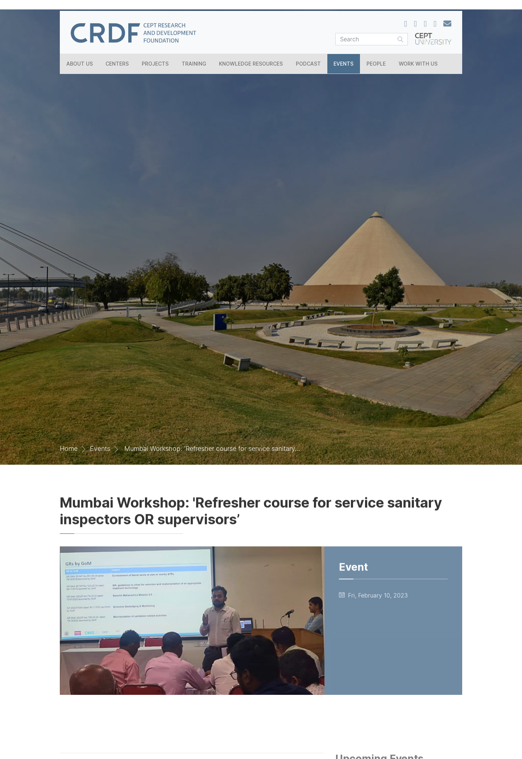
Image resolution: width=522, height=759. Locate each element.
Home (69, 448)
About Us (79, 64)
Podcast (308, 64)
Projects (155, 64)
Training (194, 64)
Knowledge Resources (251, 64)
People (376, 64)
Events (343, 64)
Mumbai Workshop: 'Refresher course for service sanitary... (212, 448)
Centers (117, 64)
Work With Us (418, 64)
